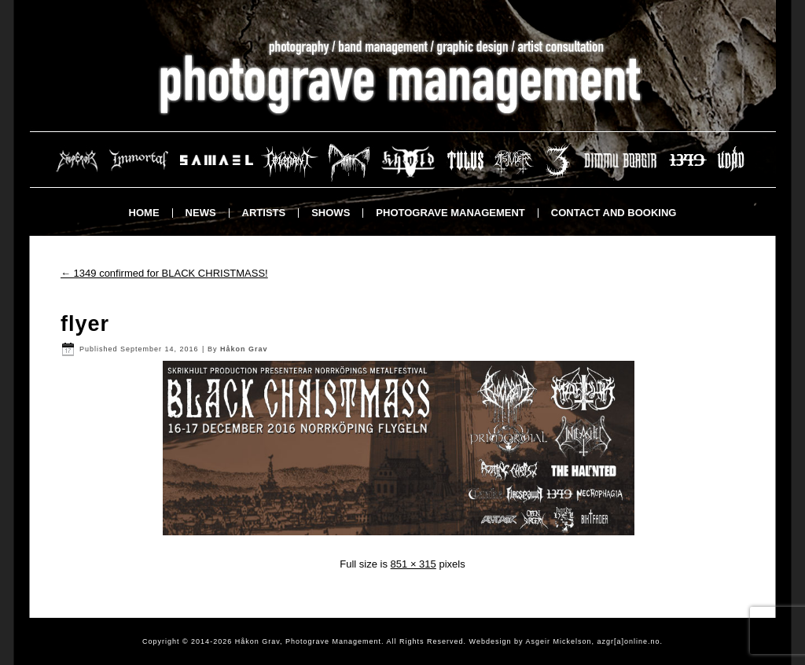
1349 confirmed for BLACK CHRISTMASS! (164, 273)
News (201, 213)
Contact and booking (614, 213)
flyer (85, 324)
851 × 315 (413, 564)
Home (144, 213)
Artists (264, 213)
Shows (330, 213)
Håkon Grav (244, 349)
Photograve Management (450, 213)
